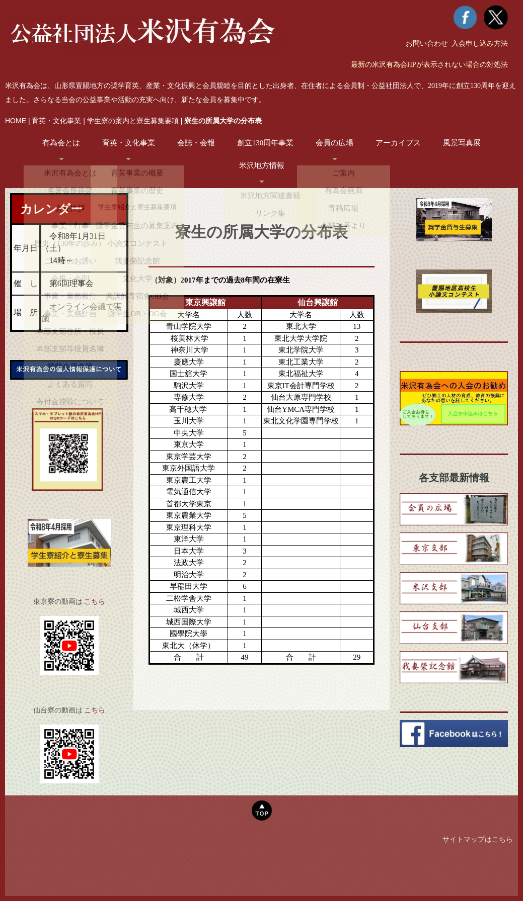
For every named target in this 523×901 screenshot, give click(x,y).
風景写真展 (462, 143)
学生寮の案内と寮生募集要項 (133, 121)
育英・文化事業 (56, 121)
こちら (94, 601)
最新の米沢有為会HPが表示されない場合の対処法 (429, 64)
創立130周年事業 (265, 143)
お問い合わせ (427, 43)
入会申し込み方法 (480, 43)
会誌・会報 (196, 143)
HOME (15, 121)
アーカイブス (398, 143)
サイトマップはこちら (477, 844)
